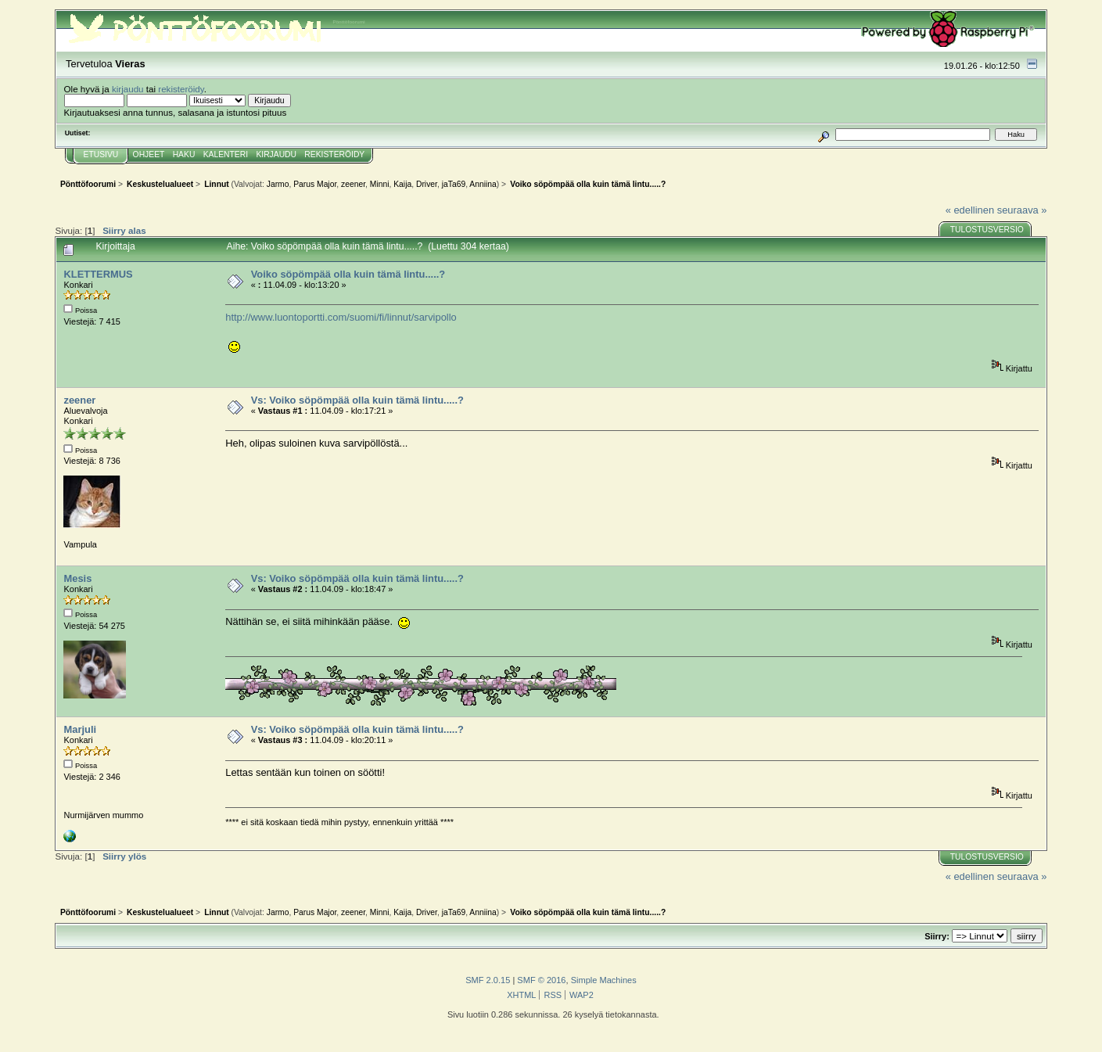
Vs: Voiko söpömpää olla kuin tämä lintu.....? (357, 400)
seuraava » (1022, 210)
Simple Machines (604, 980)
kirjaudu (128, 89)
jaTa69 (453, 184)
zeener (353, 184)
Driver (426, 184)
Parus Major (314, 184)
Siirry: (936, 936)
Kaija (402, 184)
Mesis (77, 578)
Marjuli (79, 729)
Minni (379, 184)
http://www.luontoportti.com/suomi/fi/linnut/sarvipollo (341, 317)
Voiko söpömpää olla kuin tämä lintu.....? (348, 274)
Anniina (482, 184)
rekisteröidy (181, 89)
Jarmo (278, 184)
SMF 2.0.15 (487, 980)
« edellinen (970, 210)
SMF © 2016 (541, 980)
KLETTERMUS (97, 274)
